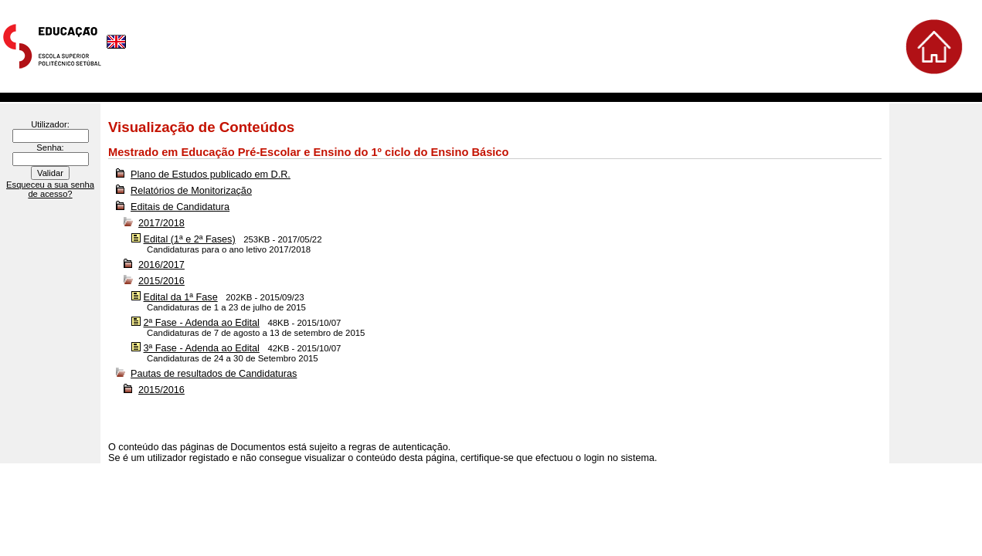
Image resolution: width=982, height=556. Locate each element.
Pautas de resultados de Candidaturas (214, 373)
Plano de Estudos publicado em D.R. (211, 174)
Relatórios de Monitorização (191, 190)
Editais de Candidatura (180, 207)
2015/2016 (161, 281)
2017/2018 (161, 223)
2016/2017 (161, 264)
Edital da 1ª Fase (181, 297)
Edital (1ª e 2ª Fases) (190, 239)
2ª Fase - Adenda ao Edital (202, 322)
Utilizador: (50, 124)
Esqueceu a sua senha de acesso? (50, 189)
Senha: (49, 147)
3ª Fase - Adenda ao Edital (202, 348)
